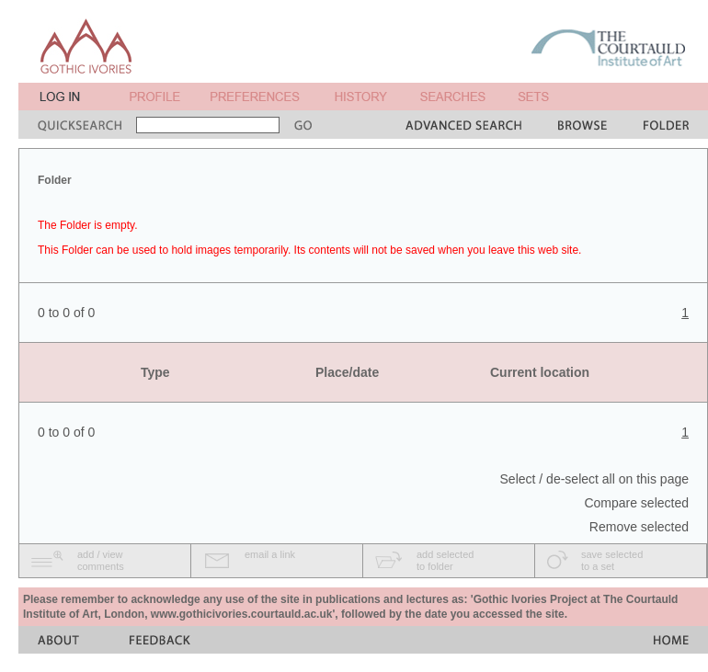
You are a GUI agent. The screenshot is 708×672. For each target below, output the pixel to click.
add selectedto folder (445, 560)
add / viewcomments (100, 560)
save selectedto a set (612, 560)
